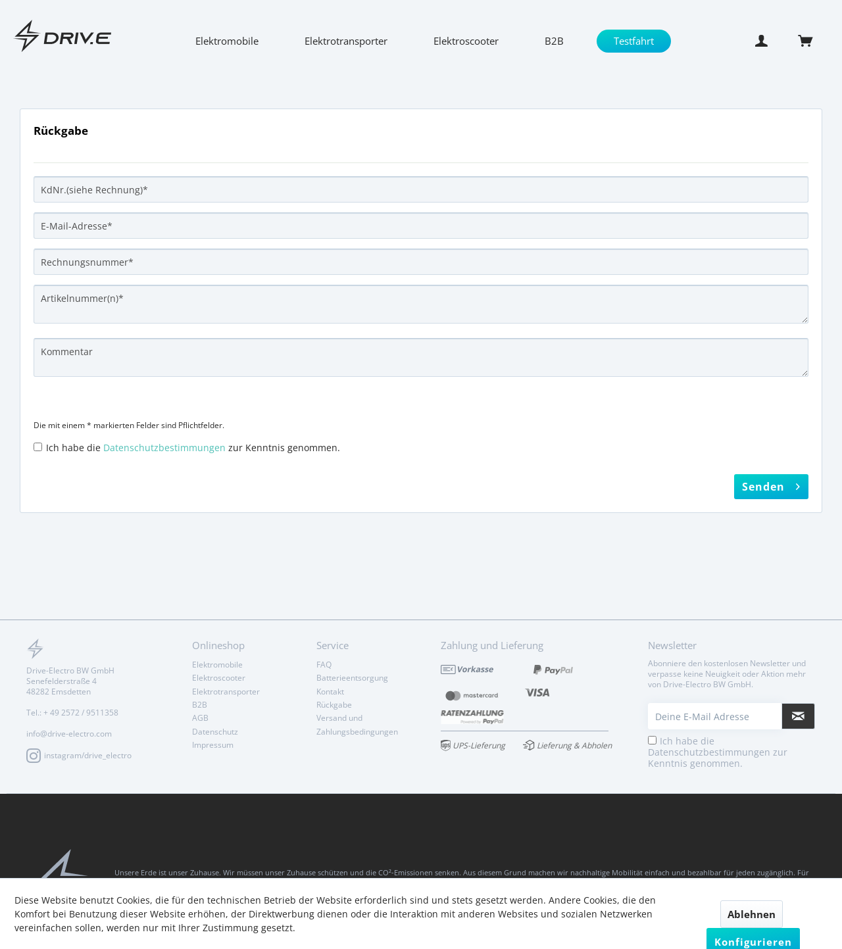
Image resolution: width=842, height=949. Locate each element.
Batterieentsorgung (352, 677)
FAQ (324, 664)
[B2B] (554, 41)
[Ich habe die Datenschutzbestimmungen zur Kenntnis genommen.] (38, 447)
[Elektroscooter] (466, 41)
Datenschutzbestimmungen (164, 447)
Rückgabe (334, 704)
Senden (771, 485)
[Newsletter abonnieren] (798, 716)
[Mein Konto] (765, 41)
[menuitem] (227, 41)
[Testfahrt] (634, 41)
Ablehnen (752, 914)
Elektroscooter (218, 677)
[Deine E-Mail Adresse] (715, 716)
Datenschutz (215, 731)
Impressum (213, 744)
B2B (199, 704)
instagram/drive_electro (79, 755)
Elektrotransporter (226, 691)
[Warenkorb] (812, 41)
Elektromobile (217, 664)
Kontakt (330, 691)
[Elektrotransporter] (346, 41)
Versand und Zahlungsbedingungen (357, 724)
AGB (200, 717)
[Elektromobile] (227, 41)
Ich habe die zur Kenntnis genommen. (193, 447)
